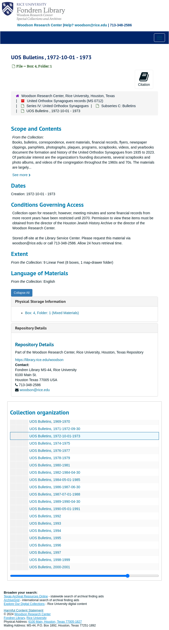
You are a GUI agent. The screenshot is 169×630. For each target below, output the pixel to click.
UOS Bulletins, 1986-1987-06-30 (54, 487)
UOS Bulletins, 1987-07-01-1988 (54, 494)
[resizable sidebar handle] (84, 576)
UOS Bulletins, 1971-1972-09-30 (54, 429)
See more (21, 175)
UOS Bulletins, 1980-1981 (49, 465)
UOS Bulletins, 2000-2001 (49, 567)
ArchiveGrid (12, 600)
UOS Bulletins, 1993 (45, 523)
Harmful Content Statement (23, 610)
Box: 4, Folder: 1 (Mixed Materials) (52, 313)
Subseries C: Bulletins (118, 106)
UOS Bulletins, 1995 (45, 538)
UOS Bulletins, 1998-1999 (49, 560)
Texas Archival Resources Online (26, 596)
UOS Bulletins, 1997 (45, 552)
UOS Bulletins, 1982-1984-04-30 (54, 472)
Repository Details (31, 328)
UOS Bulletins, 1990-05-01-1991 (54, 509)
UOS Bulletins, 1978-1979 (49, 458)
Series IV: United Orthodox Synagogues (57, 106)
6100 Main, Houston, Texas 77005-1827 (55, 621)
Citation (144, 79)
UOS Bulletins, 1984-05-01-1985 (54, 480)
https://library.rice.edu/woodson (39, 360)
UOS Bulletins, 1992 (45, 516)
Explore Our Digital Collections (24, 604)
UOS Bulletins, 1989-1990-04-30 (54, 502)
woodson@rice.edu (35, 390)
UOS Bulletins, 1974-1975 (49, 443)
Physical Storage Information (40, 301)
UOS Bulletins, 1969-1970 (49, 421)
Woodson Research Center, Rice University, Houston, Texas (68, 96)
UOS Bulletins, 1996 (45, 545)
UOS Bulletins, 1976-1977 (49, 451)
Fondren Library (14, 618)
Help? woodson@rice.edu (85, 25)
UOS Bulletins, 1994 (45, 531)
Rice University (37, 618)
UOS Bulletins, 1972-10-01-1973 (54, 436)
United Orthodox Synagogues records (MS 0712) (65, 101)
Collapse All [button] (22, 293)
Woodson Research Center (39, 25)
